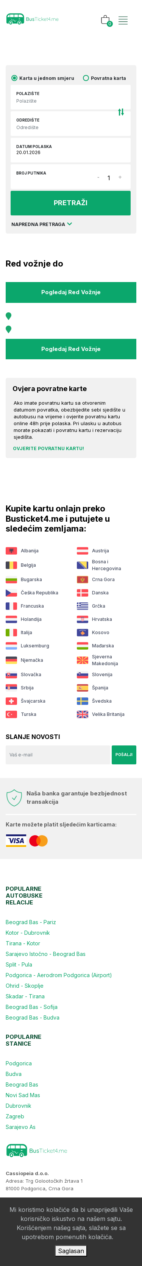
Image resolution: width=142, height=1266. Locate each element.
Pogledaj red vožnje (71, 292)
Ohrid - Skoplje (25, 985)
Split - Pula (19, 964)
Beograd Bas (22, 1084)
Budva (14, 1074)
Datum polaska (34, 146)
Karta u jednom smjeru (46, 78)
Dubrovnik (18, 1105)
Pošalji (124, 754)
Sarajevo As (21, 1127)
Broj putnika (31, 173)
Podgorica (19, 1063)
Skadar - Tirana (25, 996)
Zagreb (15, 1116)
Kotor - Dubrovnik (28, 932)
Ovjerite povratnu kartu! (48, 448)
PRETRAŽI (70, 203)
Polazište (27, 93)
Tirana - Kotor (23, 943)
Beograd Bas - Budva (32, 1017)
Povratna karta (108, 78)
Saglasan (71, 1251)
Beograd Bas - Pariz (31, 922)
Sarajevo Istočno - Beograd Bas (46, 954)
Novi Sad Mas (23, 1095)
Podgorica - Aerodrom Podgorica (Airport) (59, 975)
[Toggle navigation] (123, 12)
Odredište (27, 120)
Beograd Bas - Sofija (32, 1007)
